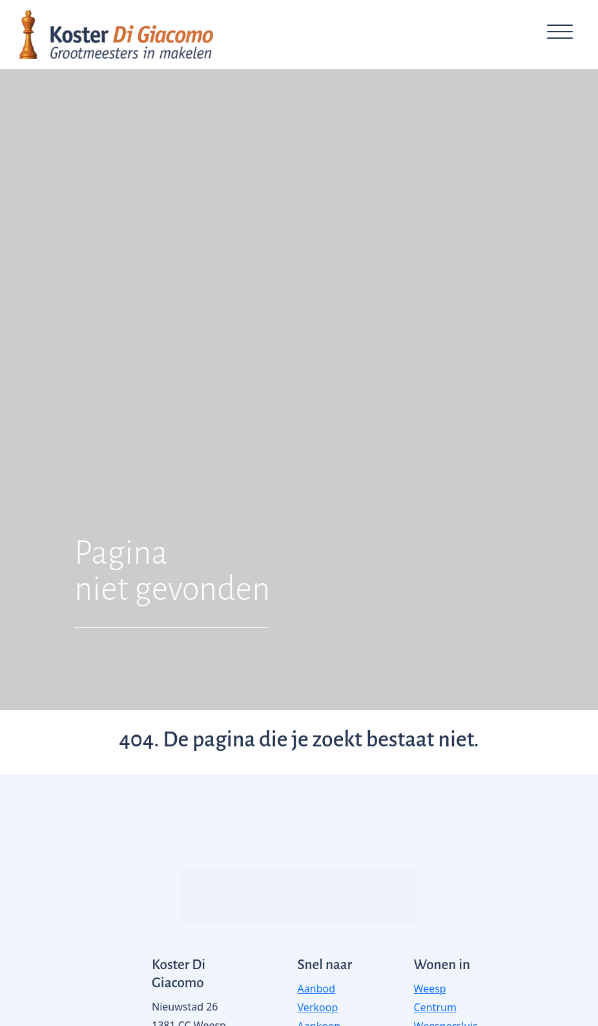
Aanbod (316, 988)
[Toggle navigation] (559, 34)
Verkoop (318, 1007)
